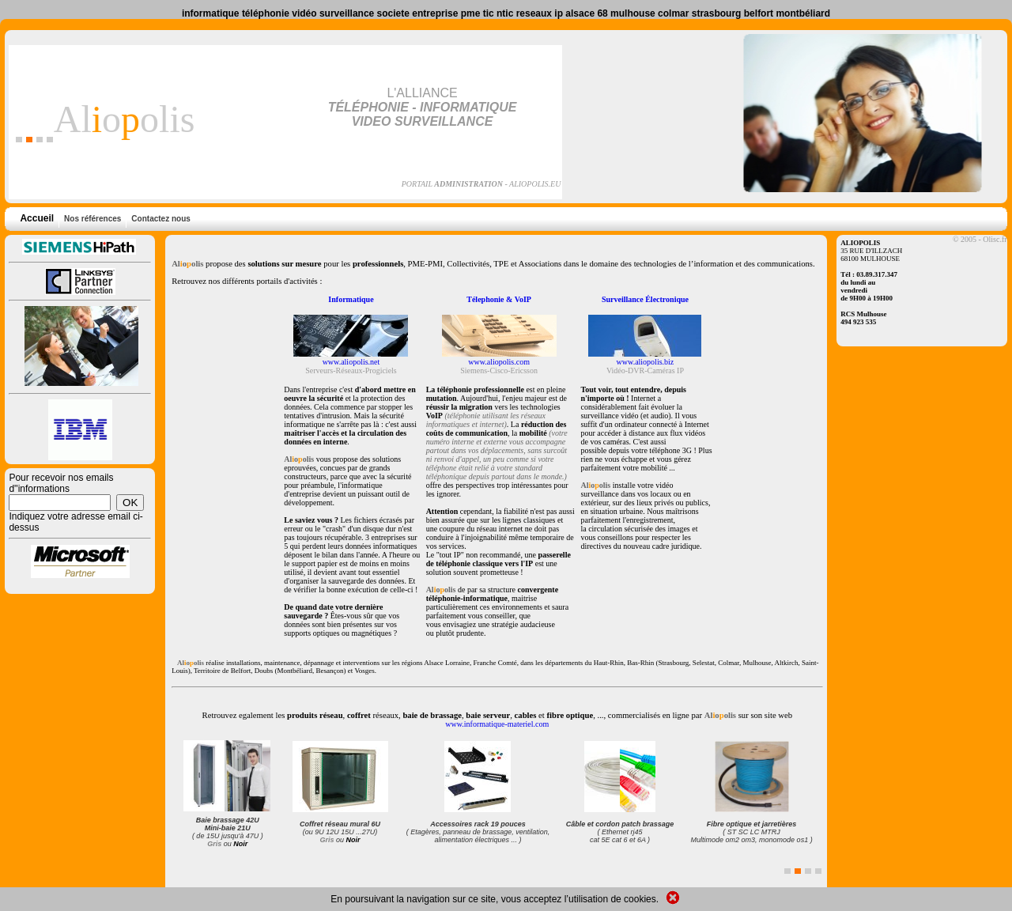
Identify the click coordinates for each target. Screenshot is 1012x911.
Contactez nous (159, 218)
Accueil (37, 218)
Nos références (91, 218)
